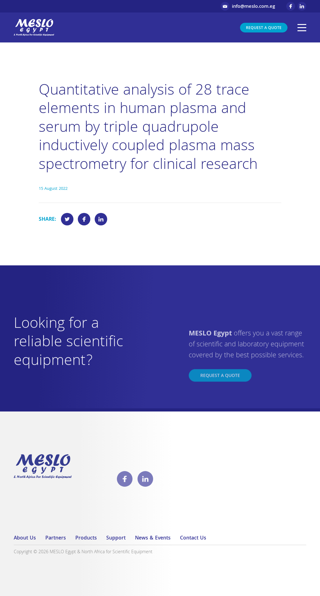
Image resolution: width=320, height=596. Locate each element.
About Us (25, 538)
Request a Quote (264, 28)
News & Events (153, 538)
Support (116, 538)
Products (86, 538)
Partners (55, 538)
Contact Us (193, 538)
